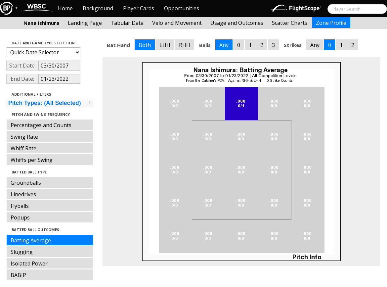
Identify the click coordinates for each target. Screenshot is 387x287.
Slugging (22, 252)
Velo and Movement (177, 22)
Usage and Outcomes (236, 22)
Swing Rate (24, 136)
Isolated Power (29, 263)
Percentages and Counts (41, 125)
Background (98, 8)
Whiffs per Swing (32, 160)
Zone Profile (331, 22)
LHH (164, 45)
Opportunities (181, 8)
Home (65, 8)
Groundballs (26, 182)
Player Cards (138, 8)
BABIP (18, 275)
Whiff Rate (23, 148)
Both (145, 45)
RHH (184, 45)
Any (224, 45)
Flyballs (20, 206)
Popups (20, 217)
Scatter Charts (289, 22)
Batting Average (31, 240)
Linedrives (23, 194)
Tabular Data (127, 22)
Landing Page (85, 22)
